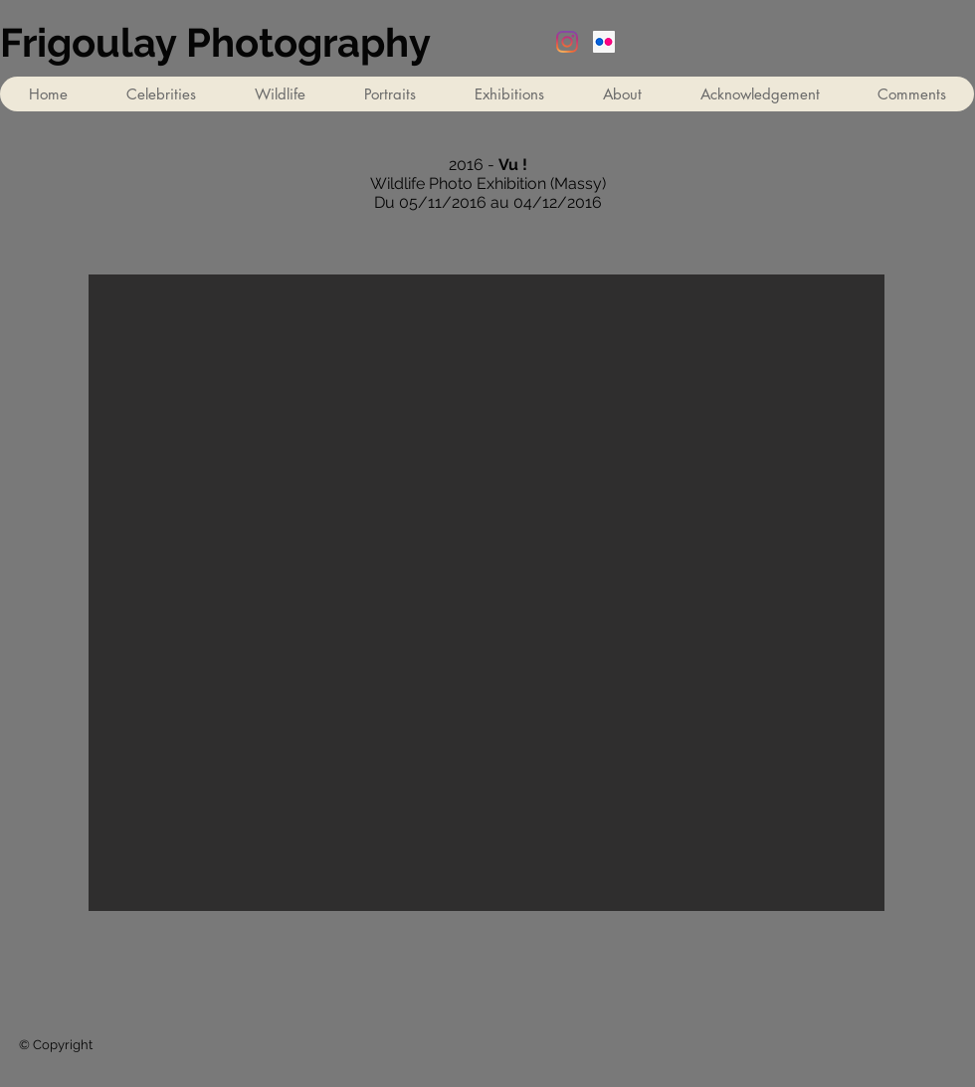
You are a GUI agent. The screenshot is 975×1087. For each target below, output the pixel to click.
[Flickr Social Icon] (604, 42)
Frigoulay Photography (215, 42)
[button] (509, 94)
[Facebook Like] (818, 997)
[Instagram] (567, 42)
